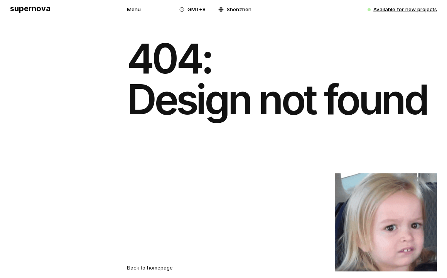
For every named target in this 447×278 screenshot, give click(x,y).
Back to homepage (150, 267)
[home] (30, 9)
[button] (134, 10)
